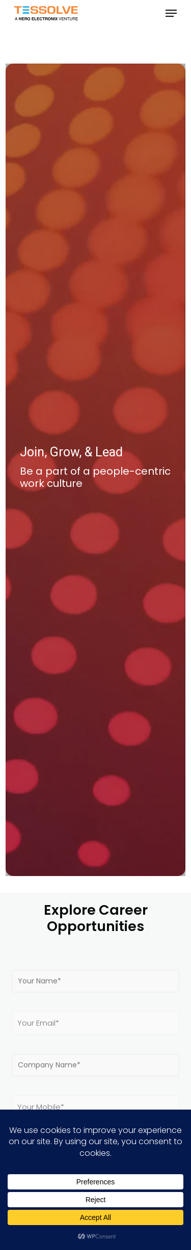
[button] (171, 13)
